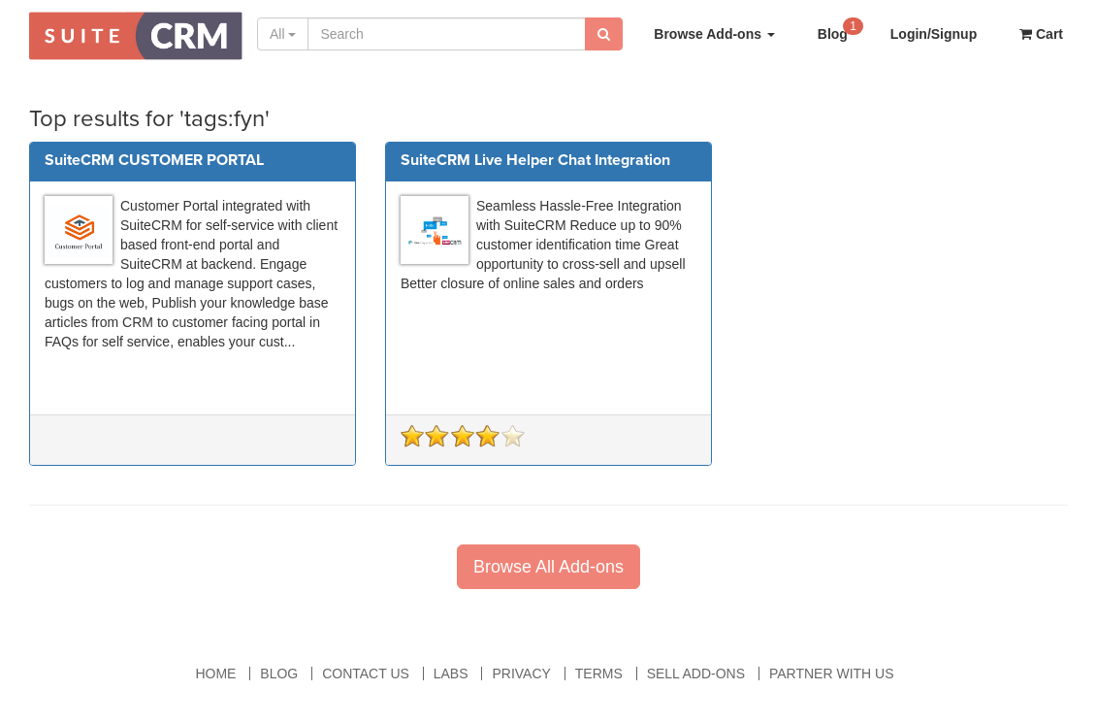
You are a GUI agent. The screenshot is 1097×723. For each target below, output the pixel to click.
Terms (599, 673)
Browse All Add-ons (548, 566)
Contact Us (365, 673)
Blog (840, 29)
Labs (451, 673)
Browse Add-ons (714, 34)
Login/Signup (933, 34)
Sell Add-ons (696, 673)
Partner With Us (831, 673)
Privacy (521, 673)
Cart (1041, 34)
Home (215, 673)
